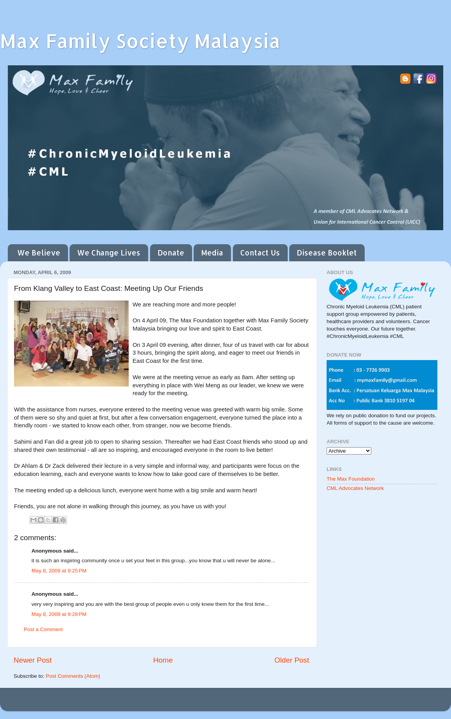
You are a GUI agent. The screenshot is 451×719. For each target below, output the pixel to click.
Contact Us (260, 252)
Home (163, 660)
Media (212, 252)
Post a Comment (43, 629)
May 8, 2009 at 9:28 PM (58, 614)
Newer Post (33, 660)
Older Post (291, 660)
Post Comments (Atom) (73, 676)
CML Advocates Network (355, 488)
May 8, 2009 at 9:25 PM (58, 571)
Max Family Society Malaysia (140, 40)
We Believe (38, 252)
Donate (170, 252)
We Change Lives (108, 252)
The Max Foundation (351, 479)
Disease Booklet (327, 252)
